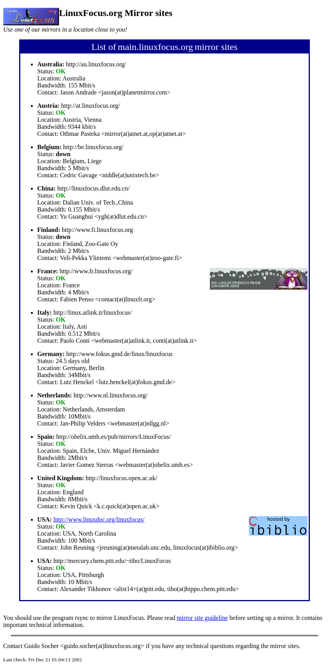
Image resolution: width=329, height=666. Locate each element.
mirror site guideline (202, 617)
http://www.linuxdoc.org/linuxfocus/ (99, 519)
